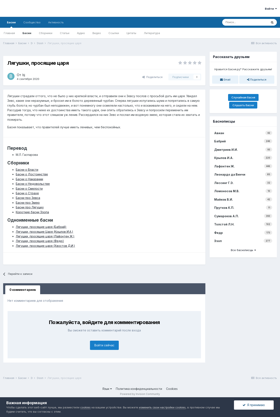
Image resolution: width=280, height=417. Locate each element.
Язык (107, 389)
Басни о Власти (27, 169)
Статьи (64, 33)
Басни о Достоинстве (32, 174)
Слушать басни (243, 105)
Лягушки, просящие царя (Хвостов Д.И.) (45, 246)
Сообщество (32, 22)
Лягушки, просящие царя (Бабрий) (41, 227)
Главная (9, 33)
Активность (56, 22)
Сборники (45, 33)
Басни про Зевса (28, 198)
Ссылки (113, 33)
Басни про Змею (28, 202)
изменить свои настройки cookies (162, 407)
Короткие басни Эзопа (32, 212)
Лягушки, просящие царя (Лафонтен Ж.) (45, 236)
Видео (96, 33)
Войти (271, 8)
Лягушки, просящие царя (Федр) (40, 241)
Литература (152, 33)
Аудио (81, 33)
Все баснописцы (243, 250)
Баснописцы (224, 121)
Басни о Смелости (29, 188)
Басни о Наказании (29, 179)
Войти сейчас (104, 345)
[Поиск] (245, 22)
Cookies (172, 389)
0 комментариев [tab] (22, 289)
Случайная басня (243, 97)
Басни (11, 24)
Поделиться (152, 77)
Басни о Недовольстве (33, 183)
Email (225, 79)
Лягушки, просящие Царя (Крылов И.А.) (44, 231)
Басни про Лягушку (30, 207)
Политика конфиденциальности (139, 389)
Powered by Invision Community (140, 394)
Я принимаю (254, 405)
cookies (85, 407)
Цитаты (131, 33)
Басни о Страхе (27, 193)
